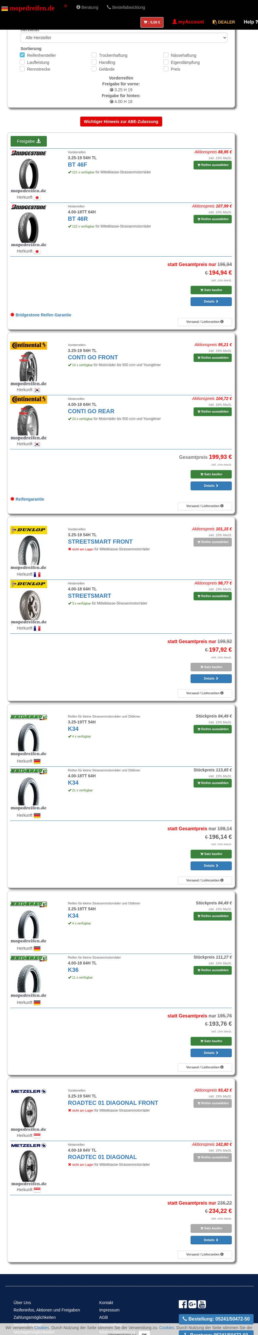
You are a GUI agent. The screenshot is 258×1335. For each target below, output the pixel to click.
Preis (175, 69)
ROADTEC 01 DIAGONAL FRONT (113, 1103)
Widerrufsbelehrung (117, 1332)
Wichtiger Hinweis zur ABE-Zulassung (121, 121)
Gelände (107, 69)
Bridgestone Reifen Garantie (40, 315)
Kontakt (106, 1302)
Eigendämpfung (185, 62)
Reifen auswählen (213, 165)
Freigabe (28, 141)
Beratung (87, 7)
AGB (103, 1317)
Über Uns (22, 1302)
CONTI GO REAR (91, 411)
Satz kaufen (211, 290)
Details (211, 301)
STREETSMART (89, 595)
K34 (73, 728)
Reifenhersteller (41, 55)
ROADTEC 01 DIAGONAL (102, 1157)
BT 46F (77, 164)
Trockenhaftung (113, 55)
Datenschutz (110, 1324)
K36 (73, 970)
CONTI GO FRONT (93, 357)
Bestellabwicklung (126, 7)
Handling (107, 62)
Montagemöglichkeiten (34, 1332)
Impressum (109, 1310)
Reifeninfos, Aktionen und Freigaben (47, 1310)
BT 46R (78, 218)
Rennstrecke (38, 69)
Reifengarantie (27, 499)
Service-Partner (28, 1324)
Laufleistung (38, 62)
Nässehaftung (183, 55)
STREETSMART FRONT (100, 541)
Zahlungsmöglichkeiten (35, 1317)
